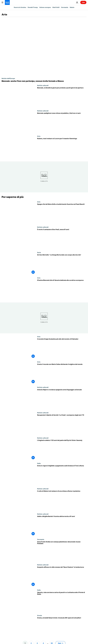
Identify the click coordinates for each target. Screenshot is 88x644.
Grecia (39, 615)
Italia (39, 463)
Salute (72, 7)
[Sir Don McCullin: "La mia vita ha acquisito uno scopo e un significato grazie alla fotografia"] (61, 264)
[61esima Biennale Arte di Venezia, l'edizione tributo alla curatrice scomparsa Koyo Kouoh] (61, 289)
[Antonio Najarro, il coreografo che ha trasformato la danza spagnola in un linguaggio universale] (61, 399)
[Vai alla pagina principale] (7, 2)
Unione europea (45, 7)
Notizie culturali (42, 85)
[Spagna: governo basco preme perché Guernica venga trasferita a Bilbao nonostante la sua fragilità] (61, 213)
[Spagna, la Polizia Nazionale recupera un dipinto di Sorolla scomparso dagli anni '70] (61, 424)
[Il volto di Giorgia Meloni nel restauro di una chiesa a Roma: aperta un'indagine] (61, 500)
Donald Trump (33, 7)
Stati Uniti (55, 7)
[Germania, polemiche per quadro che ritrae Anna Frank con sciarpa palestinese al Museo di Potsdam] (61, 551)
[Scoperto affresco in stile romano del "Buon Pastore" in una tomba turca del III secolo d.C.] (61, 576)
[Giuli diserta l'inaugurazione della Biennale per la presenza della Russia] (61, 122)
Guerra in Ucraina (20, 7)
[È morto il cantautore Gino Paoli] (61, 239)
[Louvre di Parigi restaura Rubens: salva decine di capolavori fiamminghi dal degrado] (61, 148)
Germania (64, 7)
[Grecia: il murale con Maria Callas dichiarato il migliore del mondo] (61, 373)
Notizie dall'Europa (8, 78)
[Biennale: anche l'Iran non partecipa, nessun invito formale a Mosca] (44, 81)
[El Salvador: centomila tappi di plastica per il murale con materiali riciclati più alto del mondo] (61, 348)
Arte (38, 136)
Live (83, 2)
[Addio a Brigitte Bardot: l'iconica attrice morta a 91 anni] (61, 526)
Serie (39, 252)
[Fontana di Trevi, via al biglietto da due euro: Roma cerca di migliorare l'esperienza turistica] (61, 475)
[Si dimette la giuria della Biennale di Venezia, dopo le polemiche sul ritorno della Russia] (61, 97)
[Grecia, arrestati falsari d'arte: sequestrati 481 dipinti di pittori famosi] (61, 627)
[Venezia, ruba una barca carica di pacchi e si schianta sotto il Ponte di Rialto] (61, 602)
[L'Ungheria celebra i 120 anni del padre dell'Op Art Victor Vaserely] (61, 450)
